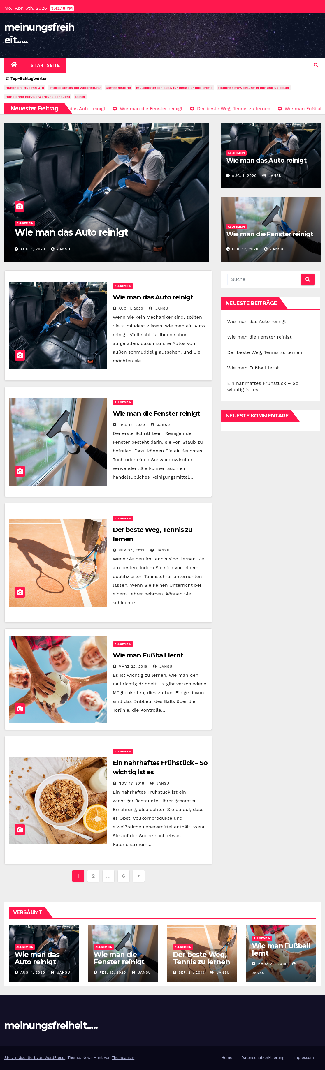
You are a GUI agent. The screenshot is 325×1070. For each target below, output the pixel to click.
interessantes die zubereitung (74, 88)
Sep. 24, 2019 (132, 550)
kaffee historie (118, 88)
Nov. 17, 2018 (132, 783)
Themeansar (123, 1057)
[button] (316, 65)
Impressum (303, 1057)
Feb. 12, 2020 (245, 249)
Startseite (45, 65)
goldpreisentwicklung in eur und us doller (253, 88)
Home (227, 1057)
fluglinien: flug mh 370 (25, 88)
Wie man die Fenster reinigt (269, 234)
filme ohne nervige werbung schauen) (38, 97)
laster (80, 97)
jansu (60, 249)
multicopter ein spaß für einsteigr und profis (174, 88)
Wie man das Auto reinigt (71, 232)
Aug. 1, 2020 (32, 249)
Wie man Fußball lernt (148, 655)
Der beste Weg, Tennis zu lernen (264, 352)
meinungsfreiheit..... (50, 1025)
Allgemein (24, 223)
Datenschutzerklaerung (262, 1057)
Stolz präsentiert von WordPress (34, 1057)
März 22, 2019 (133, 666)
